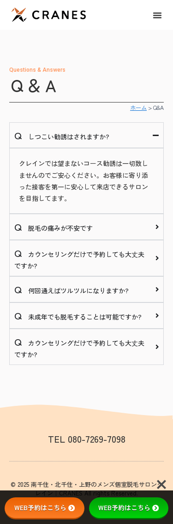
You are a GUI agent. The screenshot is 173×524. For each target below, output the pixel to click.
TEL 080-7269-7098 (86, 438)
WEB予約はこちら (44, 507)
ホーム (138, 107)
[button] (157, 15)
